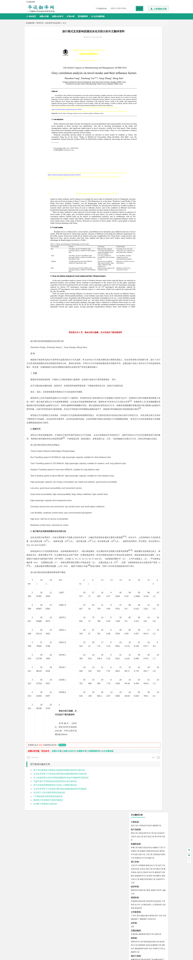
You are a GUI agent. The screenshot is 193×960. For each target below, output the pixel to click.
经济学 (159, 104)
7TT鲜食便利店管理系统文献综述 (48, 904)
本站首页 (31, 16)
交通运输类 (136, 145)
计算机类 (135, 36)
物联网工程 (157, 40)
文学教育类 (136, 126)
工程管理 (154, 188)
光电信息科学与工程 (146, 47)
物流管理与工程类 (139, 236)
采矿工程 (152, 228)
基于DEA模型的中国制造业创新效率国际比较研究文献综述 (59, 878)
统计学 (151, 87)
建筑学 (133, 188)
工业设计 (158, 261)
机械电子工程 (158, 62)
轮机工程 (149, 83)
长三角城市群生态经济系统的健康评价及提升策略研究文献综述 (61, 886)
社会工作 (145, 275)
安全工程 (145, 228)
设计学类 (135, 257)
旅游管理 (138, 122)
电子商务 (146, 104)
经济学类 (135, 101)
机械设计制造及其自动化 (149, 65)
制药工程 (154, 247)
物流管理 (141, 239)
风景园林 (154, 264)
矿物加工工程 (136, 228)
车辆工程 (134, 62)
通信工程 (134, 47)
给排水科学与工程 (143, 188)
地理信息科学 (136, 203)
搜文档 (139, 8)
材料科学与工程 (137, 156)
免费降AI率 (82, 859)
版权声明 (154, 934)
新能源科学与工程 (142, 90)
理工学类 (135, 76)
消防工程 (159, 228)
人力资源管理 (156, 119)
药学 (145, 250)
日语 (160, 130)
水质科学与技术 (152, 217)
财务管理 (141, 115)
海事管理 (134, 174)
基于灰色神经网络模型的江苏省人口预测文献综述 (55, 893)
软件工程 (134, 40)
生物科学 (155, 253)
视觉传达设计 (136, 264)
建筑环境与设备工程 (146, 192)
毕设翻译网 (30, 23)
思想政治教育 (136, 275)
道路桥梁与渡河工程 (146, 148)
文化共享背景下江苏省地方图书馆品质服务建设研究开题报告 (60, 897)
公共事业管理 (145, 119)
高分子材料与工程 (156, 163)
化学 (149, 253)
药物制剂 (150, 250)
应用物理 (141, 80)
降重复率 (83, 16)
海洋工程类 (136, 170)
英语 (138, 130)
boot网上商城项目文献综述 (45, 912)
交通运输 (134, 148)
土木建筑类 (136, 181)
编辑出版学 (144, 130)
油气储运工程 (158, 83)
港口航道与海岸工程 (146, 174)
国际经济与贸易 (137, 104)
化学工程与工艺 (137, 247)
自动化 (142, 83)
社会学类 (135, 272)
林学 (136, 283)
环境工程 (134, 217)
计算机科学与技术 (145, 40)
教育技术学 (154, 130)
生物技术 (161, 247)
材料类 (134, 152)
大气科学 (138, 206)
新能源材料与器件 (142, 163)
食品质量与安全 (137, 250)
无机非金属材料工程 (153, 159)
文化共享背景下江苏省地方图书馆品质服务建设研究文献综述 (60, 882)
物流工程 (134, 239)
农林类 (134, 279)
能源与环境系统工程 (147, 93)
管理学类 (39, 23)
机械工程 (150, 72)
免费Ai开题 (44, 16)
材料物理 (141, 159)
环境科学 (141, 217)
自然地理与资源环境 (150, 206)
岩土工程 (134, 185)
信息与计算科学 (143, 87)
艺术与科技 (146, 264)
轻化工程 (136, 253)
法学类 (134, 137)
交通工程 (157, 148)
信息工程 (140, 51)
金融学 (153, 104)
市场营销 (134, 115)
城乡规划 (161, 188)
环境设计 (134, 261)
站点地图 (120, 957)
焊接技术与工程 (141, 72)
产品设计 (150, 261)
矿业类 (134, 225)
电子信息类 (136, 44)
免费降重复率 (94, 859)
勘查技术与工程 (143, 232)
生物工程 (143, 253)
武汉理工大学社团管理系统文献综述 (49, 901)
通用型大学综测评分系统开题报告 (48, 908)
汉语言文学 (151, 133)
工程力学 (134, 80)
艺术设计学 (142, 261)
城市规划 (134, 192)
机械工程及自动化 (145, 62)
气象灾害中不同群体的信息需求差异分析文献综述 (55, 889)
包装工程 (141, 69)
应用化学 (146, 247)
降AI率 (70, 16)
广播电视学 (142, 133)
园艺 (132, 283)
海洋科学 (136, 177)
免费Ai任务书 (57, 16)
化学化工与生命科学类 (141, 243)
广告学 (133, 130)
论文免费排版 (98, 16)
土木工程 (141, 185)
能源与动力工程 (152, 80)
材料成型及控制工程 (151, 156)
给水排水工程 (140, 195)
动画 (164, 261)
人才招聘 (141, 934)
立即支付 (62, 853)
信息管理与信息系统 (53, 23)
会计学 (137, 119)
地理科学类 (136, 199)
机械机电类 (136, 58)
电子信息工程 (149, 51)
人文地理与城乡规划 (149, 203)
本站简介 (128, 934)
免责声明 (128, 938)
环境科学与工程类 (139, 214)
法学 (132, 141)
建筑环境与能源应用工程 (155, 185)
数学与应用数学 (155, 90)
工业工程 (149, 69)
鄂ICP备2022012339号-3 (106, 957)
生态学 (141, 283)
